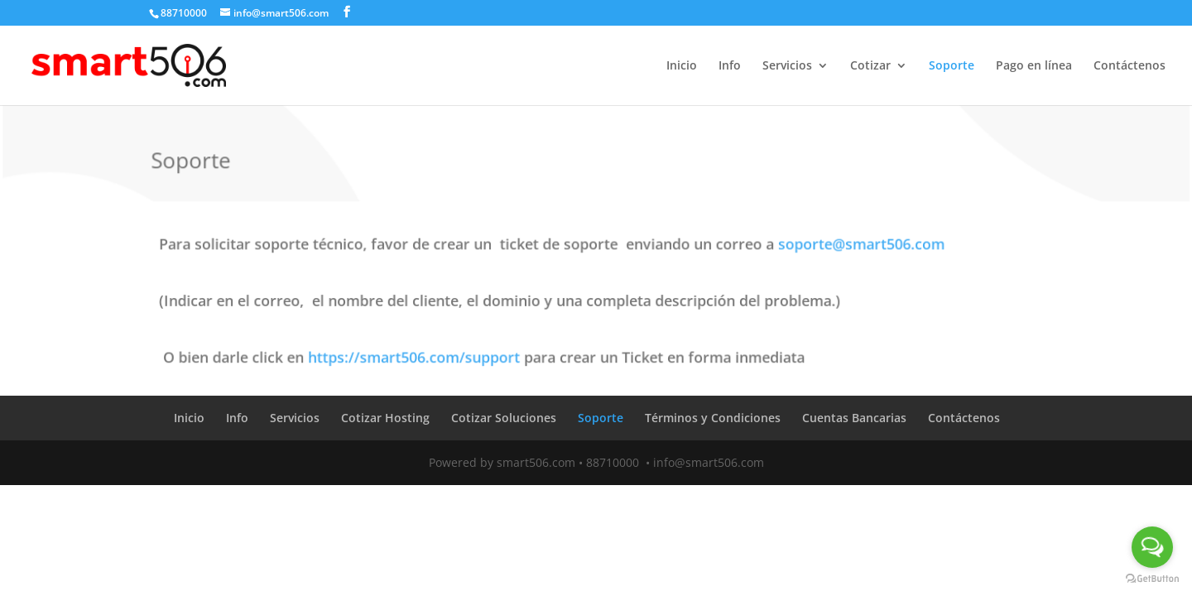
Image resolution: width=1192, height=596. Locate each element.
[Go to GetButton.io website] (1152, 579)
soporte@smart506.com (855, 245)
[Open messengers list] (1152, 547)
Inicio (681, 66)
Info (730, 66)
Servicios (787, 66)
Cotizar (870, 66)
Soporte (951, 66)
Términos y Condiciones (713, 417)
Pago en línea (1034, 66)
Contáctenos (1129, 66)
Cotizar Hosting (385, 417)
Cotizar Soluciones (503, 417)
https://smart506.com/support (418, 355)
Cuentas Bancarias (854, 417)
